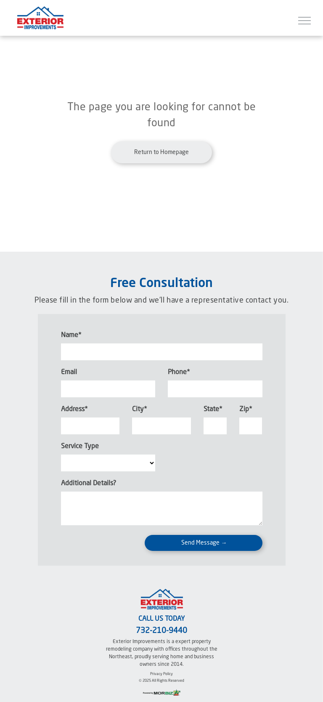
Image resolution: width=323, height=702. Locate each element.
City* (139, 409)
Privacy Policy (161, 674)
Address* (74, 409)
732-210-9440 (161, 631)
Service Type (80, 446)
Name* (71, 335)
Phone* (179, 372)
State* (213, 409)
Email (69, 372)
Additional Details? (88, 483)
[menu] (304, 21)
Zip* (245, 409)
